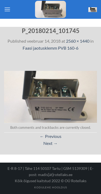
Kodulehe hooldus (50, 187)
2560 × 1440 (77, 40)
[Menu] (7, 9)
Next (50, 143)
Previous (50, 136)
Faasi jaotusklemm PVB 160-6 (50, 47)
